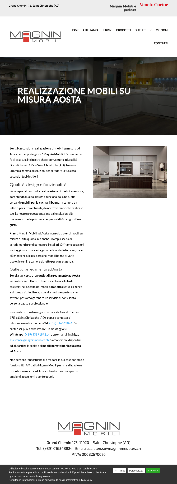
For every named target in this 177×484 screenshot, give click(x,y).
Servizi (107, 30)
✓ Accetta (153, 470)
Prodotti (123, 30)
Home (75, 30)
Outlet (140, 30)
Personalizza (136, 470)
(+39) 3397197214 (37, 334)
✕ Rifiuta (120, 470)
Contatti (161, 43)
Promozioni (159, 30)
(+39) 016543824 (60, 323)
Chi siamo (90, 30)
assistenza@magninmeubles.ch (29, 340)
